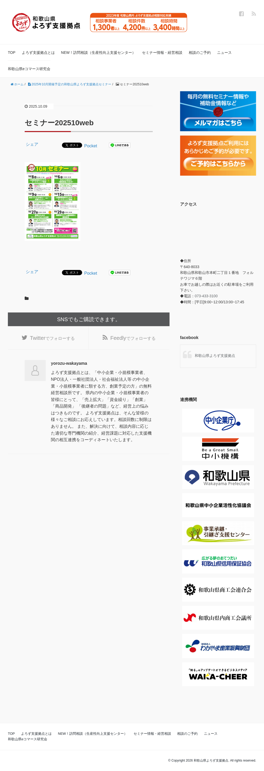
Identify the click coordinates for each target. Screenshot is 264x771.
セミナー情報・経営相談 (162, 52)
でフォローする (52, 338)
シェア (32, 144)
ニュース (224, 52)
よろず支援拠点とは (38, 52)
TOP (11, 52)
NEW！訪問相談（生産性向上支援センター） (98, 52)
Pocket (90, 146)
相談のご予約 (200, 52)
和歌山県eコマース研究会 (29, 69)
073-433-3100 (206, 296)
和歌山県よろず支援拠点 (215, 355)
